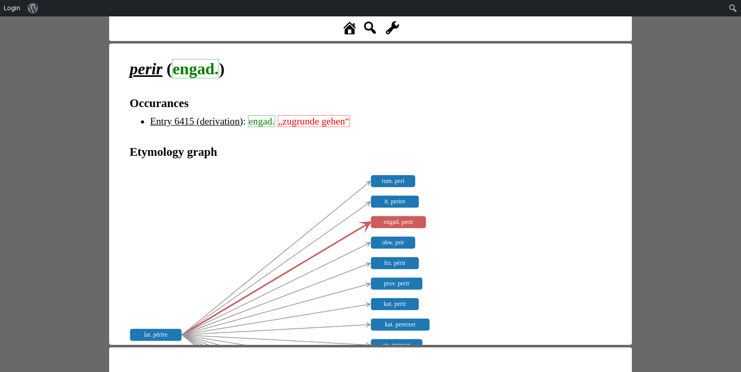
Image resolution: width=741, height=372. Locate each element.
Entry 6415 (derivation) (196, 121)
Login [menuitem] (12, 8)
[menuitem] (33, 8)
